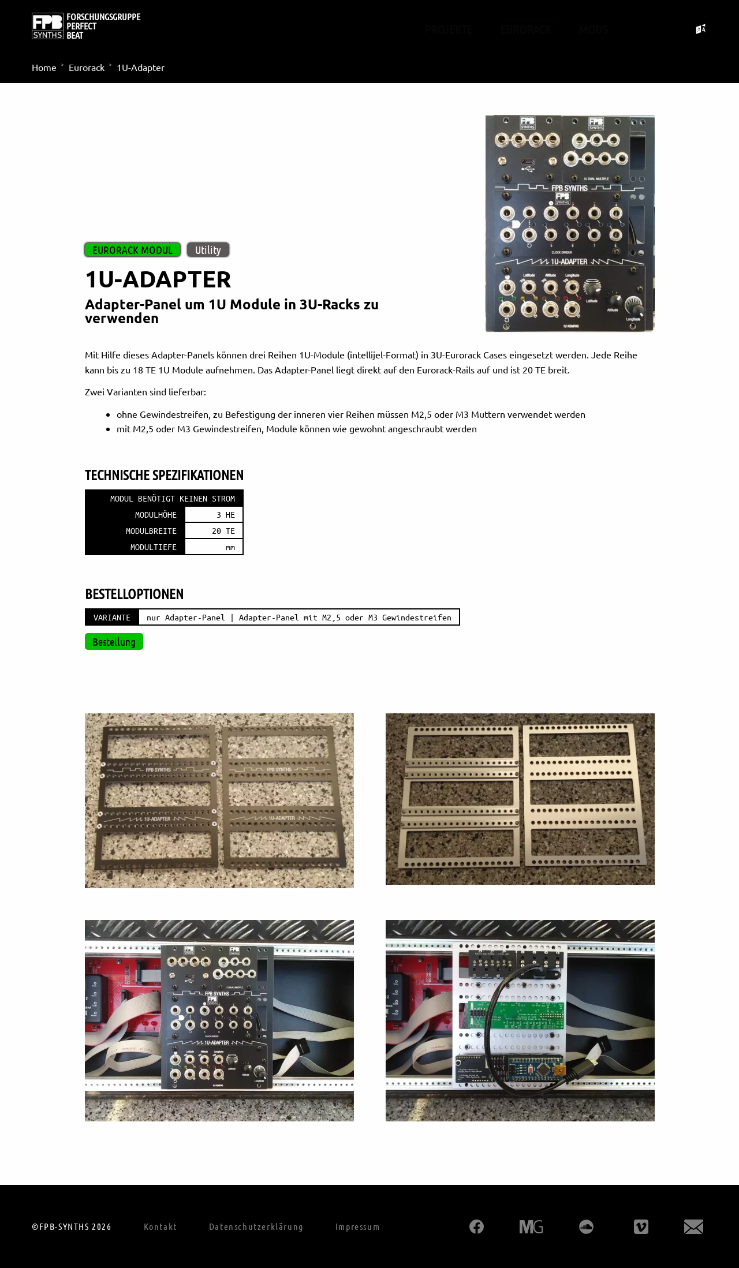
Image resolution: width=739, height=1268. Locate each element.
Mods (593, 28)
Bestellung (114, 641)
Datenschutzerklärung (256, 1226)
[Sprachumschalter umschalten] (701, 29)
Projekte (448, 28)
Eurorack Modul (132, 249)
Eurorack (525, 28)
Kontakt (160, 1226)
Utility (208, 249)
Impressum (357, 1226)
